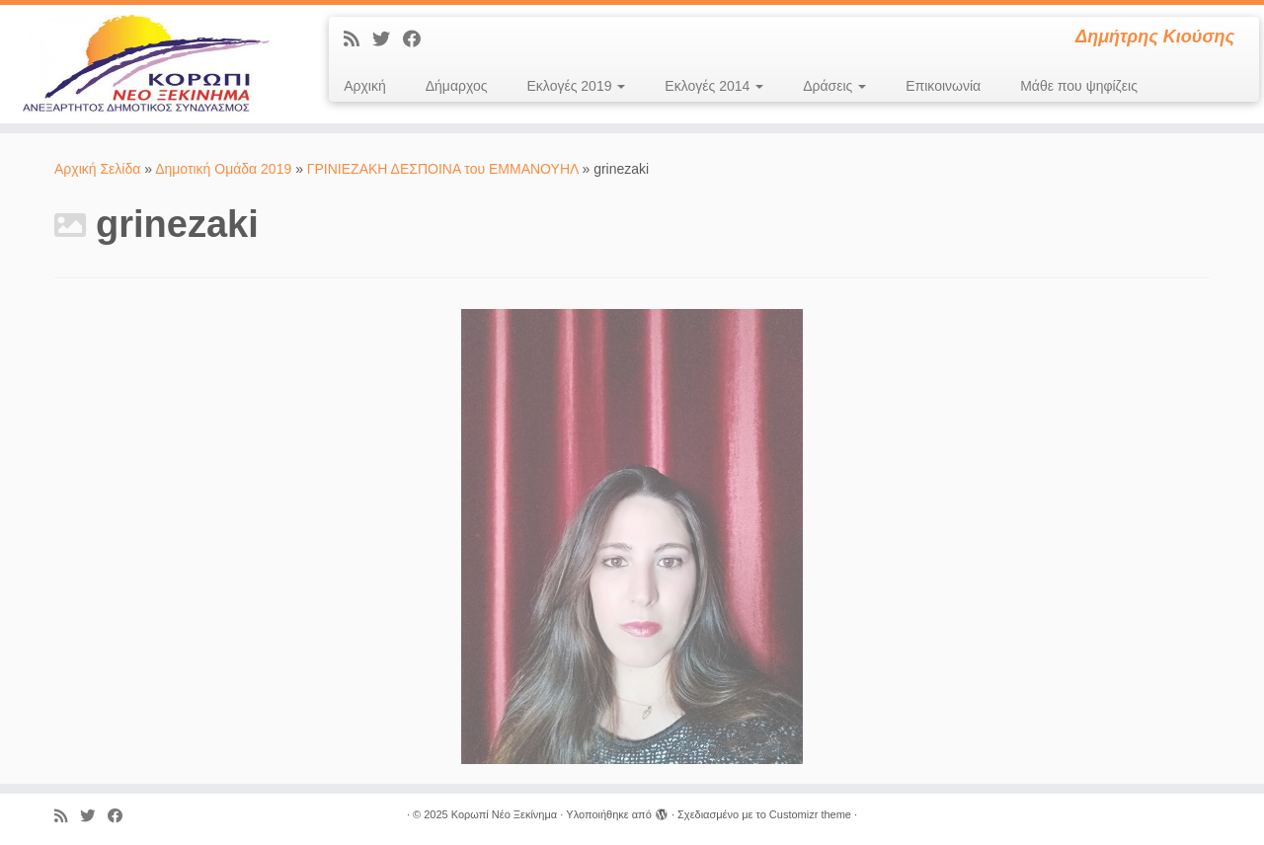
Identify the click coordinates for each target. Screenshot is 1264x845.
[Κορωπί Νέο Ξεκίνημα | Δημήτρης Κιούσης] (145, 64)
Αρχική (365, 86)
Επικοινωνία (943, 86)
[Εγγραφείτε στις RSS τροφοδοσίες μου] (358, 39)
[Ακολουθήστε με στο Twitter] (387, 39)
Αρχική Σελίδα (99, 169)
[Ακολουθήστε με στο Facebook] (418, 39)
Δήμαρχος (457, 86)
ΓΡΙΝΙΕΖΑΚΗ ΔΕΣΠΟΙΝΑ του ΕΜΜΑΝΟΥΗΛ (443, 169)
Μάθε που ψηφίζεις (1079, 86)
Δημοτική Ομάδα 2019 (223, 169)
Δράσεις (834, 86)
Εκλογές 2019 (576, 86)
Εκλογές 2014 (714, 86)
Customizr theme (810, 814)
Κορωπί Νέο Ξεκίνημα (504, 814)
